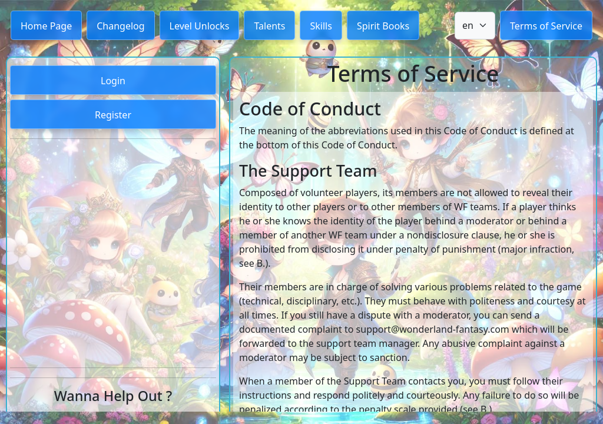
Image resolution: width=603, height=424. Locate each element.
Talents (269, 25)
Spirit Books (383, 25)
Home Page (46, 25)
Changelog (120, 25)
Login (113, 80)
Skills (321, 25)
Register (113, 114)
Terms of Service (546, 25)
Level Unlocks (200, 25)
